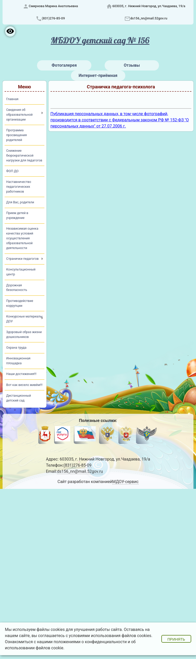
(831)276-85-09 (53, 18)
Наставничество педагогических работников (18, 186)
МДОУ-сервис (125, 481)
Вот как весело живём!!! (24, 385)
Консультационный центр (20, 271)
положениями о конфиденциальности (90, 641)
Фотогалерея (64, 65)
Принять (176, 639)
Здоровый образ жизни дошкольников (24, 334)
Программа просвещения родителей (16, 135)
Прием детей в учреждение (17, 215)
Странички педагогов (22, 259)
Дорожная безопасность (16, 287)
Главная (12, 99)
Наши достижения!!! (21, 374)
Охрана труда (16, 347)
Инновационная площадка (18, 360)
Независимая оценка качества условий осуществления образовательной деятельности (22, 238)
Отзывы (132, 65)
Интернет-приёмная (98, 75)
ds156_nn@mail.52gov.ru (148, 18)
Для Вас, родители (20, 202)
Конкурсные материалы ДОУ (24, 318)
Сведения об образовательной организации (19, 114)
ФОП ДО (12, 171)
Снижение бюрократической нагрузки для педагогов (24, 155)
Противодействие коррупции (19, 303)
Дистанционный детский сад (18, 398)
